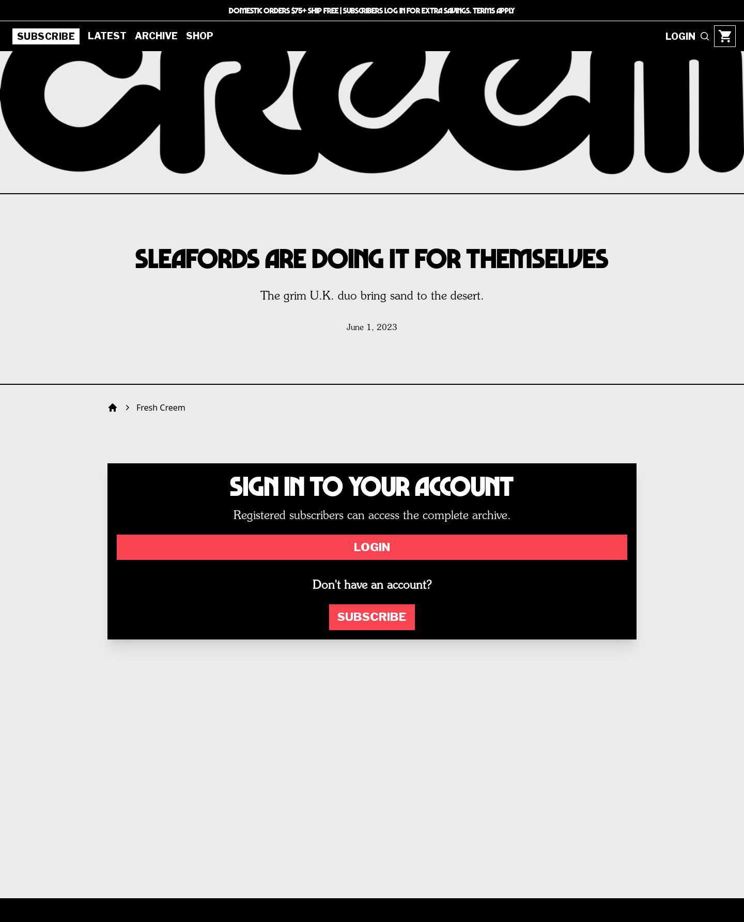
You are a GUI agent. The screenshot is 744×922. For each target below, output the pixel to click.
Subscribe (46, 36)
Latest (107, 35)
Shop (199, 35)
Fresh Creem (160, 407)
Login (372, 547)
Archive (156, 35)
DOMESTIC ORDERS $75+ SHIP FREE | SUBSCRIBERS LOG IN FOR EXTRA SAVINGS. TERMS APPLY (372, 10)
